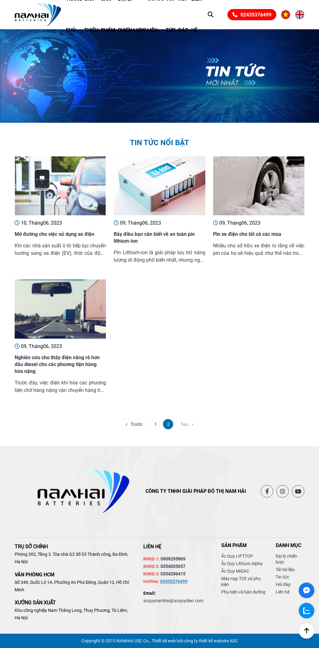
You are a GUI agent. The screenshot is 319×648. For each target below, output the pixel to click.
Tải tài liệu (285, 569)
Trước (134, 424)
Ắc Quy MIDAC (235, 571)
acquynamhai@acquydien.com (173, 600)
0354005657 (172, 566)
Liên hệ (282, 591)
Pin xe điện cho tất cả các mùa (247, 234)
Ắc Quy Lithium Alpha (242, 563)
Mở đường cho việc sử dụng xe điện (54, 234)
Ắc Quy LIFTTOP (237, 556)
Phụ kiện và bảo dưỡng (243, 591)
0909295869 (172, 558)
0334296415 (172, 573)
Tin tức (282, 576)
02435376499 (251, 15)
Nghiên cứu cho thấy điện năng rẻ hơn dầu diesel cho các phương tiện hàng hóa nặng (57, 364)
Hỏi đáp (283, 584)
